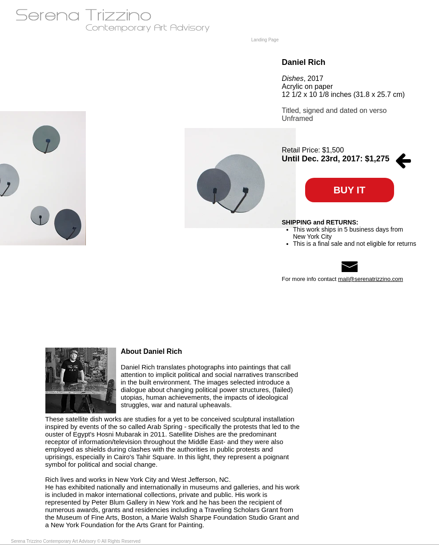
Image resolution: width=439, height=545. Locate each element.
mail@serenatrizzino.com (370, 279)
